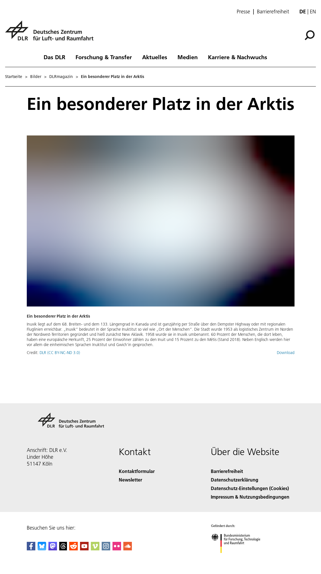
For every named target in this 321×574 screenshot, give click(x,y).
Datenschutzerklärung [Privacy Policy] (234, 480)
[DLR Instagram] (106, 548)
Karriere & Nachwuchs (237, 57)
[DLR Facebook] (31, 548)
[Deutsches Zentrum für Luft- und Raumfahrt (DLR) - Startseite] (51, 33)
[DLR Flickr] (117, 548)
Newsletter (130, 480)
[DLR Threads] (63, 548)
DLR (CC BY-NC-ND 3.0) (60, 352)
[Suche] (309, 35)
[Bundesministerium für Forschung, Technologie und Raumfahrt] (239, 558)
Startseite (13, 77)
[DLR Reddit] (73, 548)
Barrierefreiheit (273, 12)
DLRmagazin (61, 77)
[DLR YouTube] (84, 548)
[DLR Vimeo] (95, 548)
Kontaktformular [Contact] (137, 471)
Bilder (35, 77)
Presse (243, 12)
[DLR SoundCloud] (127, 548)
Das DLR (54, 57)
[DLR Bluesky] (42, 548)
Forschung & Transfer (103, 57)
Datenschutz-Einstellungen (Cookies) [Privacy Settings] (250, 488)
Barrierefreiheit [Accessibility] (227, 471)
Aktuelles (154, 57)
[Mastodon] (52, 548)
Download (286, 352)
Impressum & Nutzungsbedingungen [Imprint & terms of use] (250, 497)
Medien (187, 57)
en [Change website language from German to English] (313, 11)
